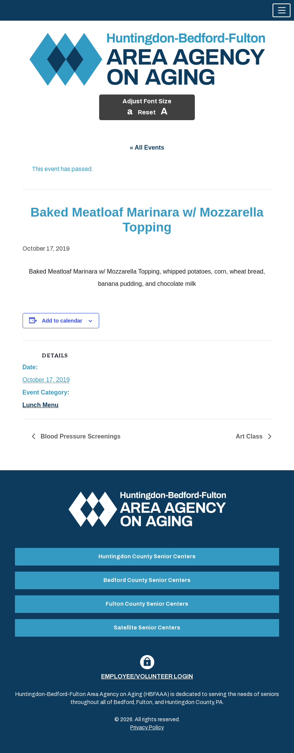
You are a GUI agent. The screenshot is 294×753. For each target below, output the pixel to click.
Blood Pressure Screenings (80, 436)
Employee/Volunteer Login (147, 676)
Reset (147, 112)
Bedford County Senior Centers (147, 580)
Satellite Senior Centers (147, 628)
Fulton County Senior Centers (147, 604)
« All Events (147, 147)
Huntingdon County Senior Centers (147, 556)
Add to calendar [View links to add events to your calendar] (62, 321)
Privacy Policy (147, 727)
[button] (282, 10)
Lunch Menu (41, 405)
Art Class (250, 436)
